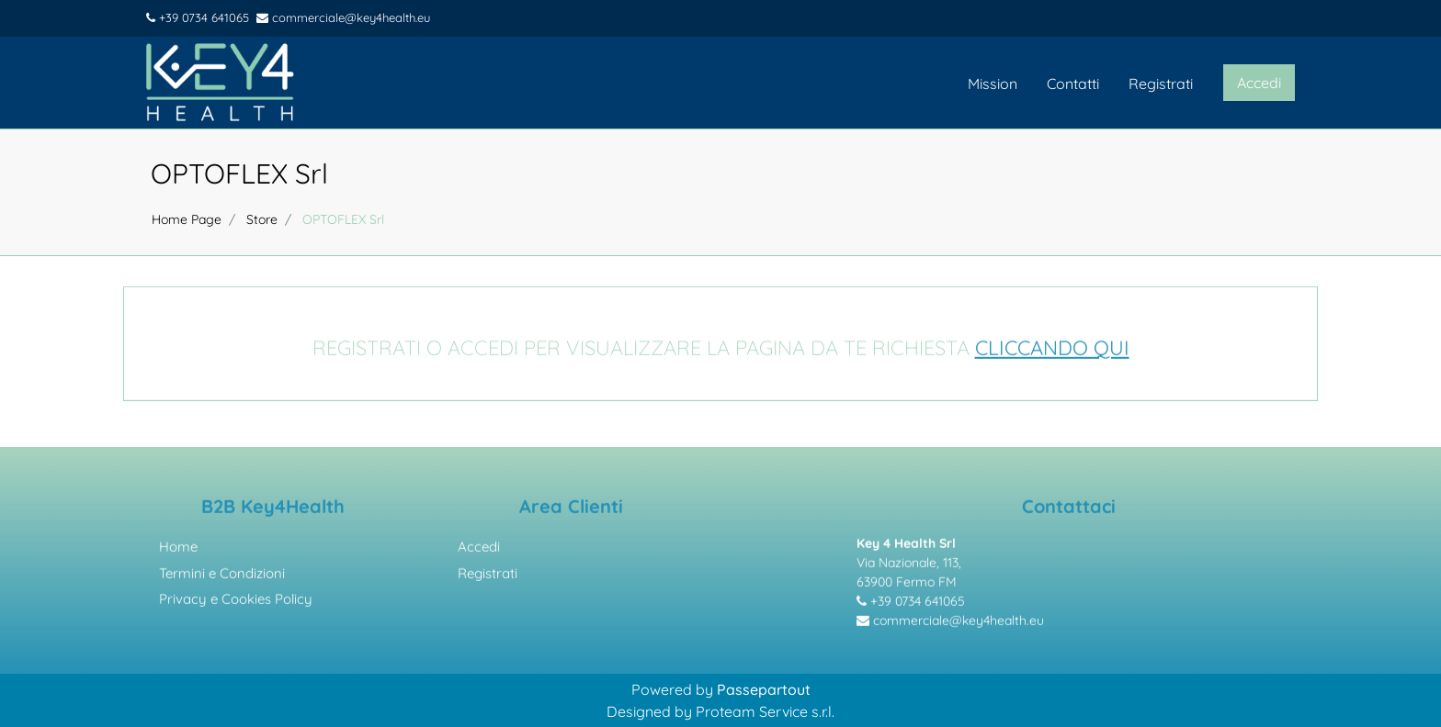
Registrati (1161, 83)
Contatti (1073, 83)
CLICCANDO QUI (1052, 351)
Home (178, 550)
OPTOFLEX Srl (239, 173)
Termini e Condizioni (222, 576)
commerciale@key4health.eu (343, 17)
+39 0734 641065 (197, 17)
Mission (992, 83)
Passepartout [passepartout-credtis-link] (764, 689)
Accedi (479, 550)
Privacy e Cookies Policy (235, 602)
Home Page (186, 219)
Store (262, 219)
